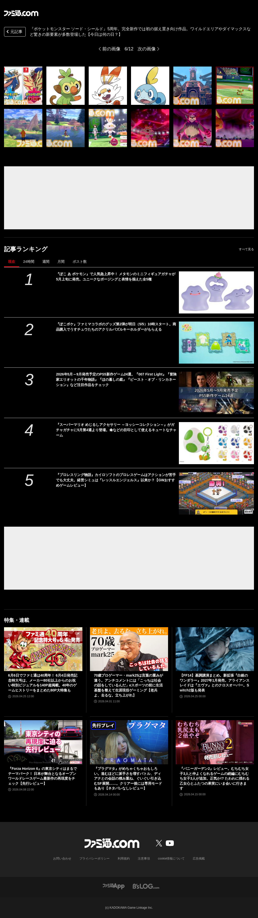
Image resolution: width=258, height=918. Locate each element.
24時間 (28, 262)
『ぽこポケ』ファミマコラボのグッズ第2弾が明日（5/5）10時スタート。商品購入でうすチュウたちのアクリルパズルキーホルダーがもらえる (116, 326)
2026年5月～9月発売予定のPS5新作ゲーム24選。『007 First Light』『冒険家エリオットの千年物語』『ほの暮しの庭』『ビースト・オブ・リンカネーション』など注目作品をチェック (116, 379)
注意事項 (144, 858)
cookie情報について (171, 858)
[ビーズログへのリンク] (146, 886)
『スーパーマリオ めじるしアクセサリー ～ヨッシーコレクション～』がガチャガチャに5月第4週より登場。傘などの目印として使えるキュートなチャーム (116, 430)
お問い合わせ (62, 858)
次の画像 (147, 48)
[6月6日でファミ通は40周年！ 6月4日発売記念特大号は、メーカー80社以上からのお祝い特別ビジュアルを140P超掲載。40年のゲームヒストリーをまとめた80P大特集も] (43, 649)
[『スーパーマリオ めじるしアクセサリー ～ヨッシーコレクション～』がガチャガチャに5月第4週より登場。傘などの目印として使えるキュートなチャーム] (216, 443)
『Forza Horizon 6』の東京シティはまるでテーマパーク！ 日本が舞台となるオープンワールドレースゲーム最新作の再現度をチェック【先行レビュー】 (42, 776)
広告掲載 (199, 858)
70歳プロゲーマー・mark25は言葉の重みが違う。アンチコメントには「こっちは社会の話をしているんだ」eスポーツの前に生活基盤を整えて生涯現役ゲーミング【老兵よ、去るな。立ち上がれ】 (128, 685)
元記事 (13, 32)
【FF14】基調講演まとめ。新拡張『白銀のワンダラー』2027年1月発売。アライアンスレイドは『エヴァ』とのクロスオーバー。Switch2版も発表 (214, 682)
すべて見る (246, 249)
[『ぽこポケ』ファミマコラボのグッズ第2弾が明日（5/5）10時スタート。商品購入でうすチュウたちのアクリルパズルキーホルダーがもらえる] (216, 343)
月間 (60, 262)
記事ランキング (26, 249)
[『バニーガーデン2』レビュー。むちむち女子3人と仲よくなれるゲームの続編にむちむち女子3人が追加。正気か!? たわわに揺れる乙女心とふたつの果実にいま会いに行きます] (215, 742)
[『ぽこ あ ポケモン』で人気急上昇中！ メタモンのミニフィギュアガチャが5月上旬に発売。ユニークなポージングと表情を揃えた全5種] (216, 292)
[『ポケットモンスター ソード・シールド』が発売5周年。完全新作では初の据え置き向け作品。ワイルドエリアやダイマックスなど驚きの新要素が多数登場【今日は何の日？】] (23, 86)
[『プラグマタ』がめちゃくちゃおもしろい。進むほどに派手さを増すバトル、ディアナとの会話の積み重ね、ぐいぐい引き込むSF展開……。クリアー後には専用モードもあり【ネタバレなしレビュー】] (129, 742)
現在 (11, 262)
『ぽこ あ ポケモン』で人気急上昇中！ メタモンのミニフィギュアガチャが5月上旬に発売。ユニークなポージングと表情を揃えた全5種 (115, 276)
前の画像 (111, 48)
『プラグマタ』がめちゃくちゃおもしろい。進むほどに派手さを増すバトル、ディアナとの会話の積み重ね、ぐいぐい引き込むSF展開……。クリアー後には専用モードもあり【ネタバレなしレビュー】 (128, 778)
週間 (45, 262)
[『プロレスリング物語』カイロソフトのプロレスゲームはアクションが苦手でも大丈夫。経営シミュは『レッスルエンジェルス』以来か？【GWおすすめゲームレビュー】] (216, 493)
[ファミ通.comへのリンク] (21, 13)
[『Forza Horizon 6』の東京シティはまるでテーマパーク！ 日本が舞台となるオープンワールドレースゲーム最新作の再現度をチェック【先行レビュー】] (43, 742)
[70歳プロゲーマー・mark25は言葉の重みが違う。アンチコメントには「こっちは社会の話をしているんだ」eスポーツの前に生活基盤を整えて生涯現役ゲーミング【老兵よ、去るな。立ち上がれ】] (129, 649)
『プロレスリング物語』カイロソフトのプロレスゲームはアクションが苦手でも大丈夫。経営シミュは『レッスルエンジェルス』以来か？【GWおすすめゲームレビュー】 (116, 480)
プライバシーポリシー (94, 858)
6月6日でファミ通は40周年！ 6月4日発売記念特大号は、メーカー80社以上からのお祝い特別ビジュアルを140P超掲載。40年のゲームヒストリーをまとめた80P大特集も (42, 682)
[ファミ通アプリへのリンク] (113, 886)
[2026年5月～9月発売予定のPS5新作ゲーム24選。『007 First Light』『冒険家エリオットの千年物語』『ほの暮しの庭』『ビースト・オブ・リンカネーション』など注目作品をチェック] (216, 393)
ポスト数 (80, 262)
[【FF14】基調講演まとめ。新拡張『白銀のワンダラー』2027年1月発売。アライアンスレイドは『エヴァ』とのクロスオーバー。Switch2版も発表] (215, 649)
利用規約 (124, 858)
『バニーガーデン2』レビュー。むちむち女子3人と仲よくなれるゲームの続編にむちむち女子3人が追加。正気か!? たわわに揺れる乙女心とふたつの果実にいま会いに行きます (214, 778)
